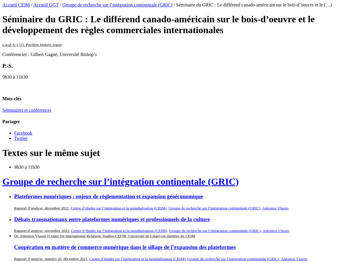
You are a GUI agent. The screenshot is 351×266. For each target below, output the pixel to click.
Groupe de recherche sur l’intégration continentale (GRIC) (117, 4)
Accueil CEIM (16, 4)
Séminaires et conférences (26, 110)
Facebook (23, 133)
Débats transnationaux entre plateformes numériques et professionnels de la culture (112, 219)
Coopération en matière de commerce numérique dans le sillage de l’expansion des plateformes (125, 247)
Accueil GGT (45, 4)
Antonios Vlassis (275, 208)
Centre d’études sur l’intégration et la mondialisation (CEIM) (118, 208)
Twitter (21, 138)
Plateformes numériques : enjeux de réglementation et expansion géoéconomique (108, 196)
